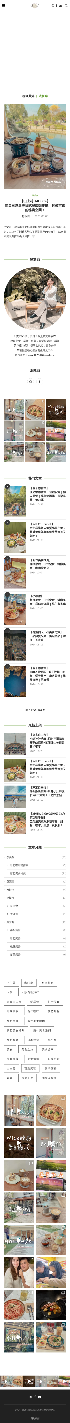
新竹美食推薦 (38, 873)
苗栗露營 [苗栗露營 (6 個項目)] (30, 1068)
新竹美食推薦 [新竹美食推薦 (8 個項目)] (16, 1030)
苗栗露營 (38, 954)
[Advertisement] (35, 48)
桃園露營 (38, 946)
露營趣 (36, 922)
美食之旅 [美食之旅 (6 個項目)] (27, 1049)
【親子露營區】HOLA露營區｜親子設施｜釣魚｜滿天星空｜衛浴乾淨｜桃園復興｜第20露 (48, 674)
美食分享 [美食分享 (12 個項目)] (48, 1049)
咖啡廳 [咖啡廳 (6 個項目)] (28, 982)
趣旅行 (36, 898)
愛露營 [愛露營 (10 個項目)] (34, 1001)
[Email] (60, 5)
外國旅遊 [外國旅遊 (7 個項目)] (48, 982)
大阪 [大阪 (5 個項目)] (10, 992)
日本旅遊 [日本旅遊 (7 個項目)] (33, 1039)
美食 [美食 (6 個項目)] (10, 1049)
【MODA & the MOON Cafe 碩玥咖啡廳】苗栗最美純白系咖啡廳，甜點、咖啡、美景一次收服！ (47, 819)
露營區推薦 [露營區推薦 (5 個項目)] (49, 1078)
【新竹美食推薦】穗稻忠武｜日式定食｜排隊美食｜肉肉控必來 (48, 564)
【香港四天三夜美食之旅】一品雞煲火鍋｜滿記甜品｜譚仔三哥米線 (48, 636)
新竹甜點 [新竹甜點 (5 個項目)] (54, 1011)
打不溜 (26, 216)
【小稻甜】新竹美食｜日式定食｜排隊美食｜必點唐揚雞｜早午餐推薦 (48, 600)
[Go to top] (35, 1418)
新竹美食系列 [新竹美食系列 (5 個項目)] (42, 1030)
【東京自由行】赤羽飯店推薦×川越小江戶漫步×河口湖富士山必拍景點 (47, 791)
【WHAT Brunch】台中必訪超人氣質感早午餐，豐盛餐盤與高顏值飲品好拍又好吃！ (48, 530)
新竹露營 (38, 938)
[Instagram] (53, 5)
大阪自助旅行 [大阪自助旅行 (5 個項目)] (30, 992)
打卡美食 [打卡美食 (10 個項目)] (54, 1001)
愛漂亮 (36, 881)
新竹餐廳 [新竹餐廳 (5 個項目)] (13, 1039)
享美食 (36, 857)
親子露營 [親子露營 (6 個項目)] (51, 1068)
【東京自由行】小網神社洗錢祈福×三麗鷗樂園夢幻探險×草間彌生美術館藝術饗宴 (47, 741)
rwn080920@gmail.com (41, 354)
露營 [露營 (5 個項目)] (10, 1078)
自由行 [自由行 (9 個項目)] (11, 1068)
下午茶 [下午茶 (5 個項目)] (11, 982)
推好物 (36, 889)
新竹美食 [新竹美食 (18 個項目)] (13, 1020)
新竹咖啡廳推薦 (38, 865)
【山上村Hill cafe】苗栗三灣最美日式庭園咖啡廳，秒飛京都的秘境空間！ (35, 205)
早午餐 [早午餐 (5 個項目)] (52, 1039)
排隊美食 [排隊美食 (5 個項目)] (13, 1011)
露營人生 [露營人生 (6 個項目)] (27, 1078)
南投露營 (38, 930)
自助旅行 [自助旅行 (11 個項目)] (54, 1058)
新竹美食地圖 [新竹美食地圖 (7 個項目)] (36, 1020)
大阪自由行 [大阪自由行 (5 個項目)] (14, 1001)
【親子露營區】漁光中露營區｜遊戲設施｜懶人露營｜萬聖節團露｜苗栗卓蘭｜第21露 (48, 494)
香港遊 (38, 914)
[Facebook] (56, 5)
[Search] (66, 5)
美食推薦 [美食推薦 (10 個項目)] (13, 1058)
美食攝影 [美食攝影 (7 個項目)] (33, 1058)
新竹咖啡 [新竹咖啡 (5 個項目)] (33, 1011)
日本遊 (38, 906)
